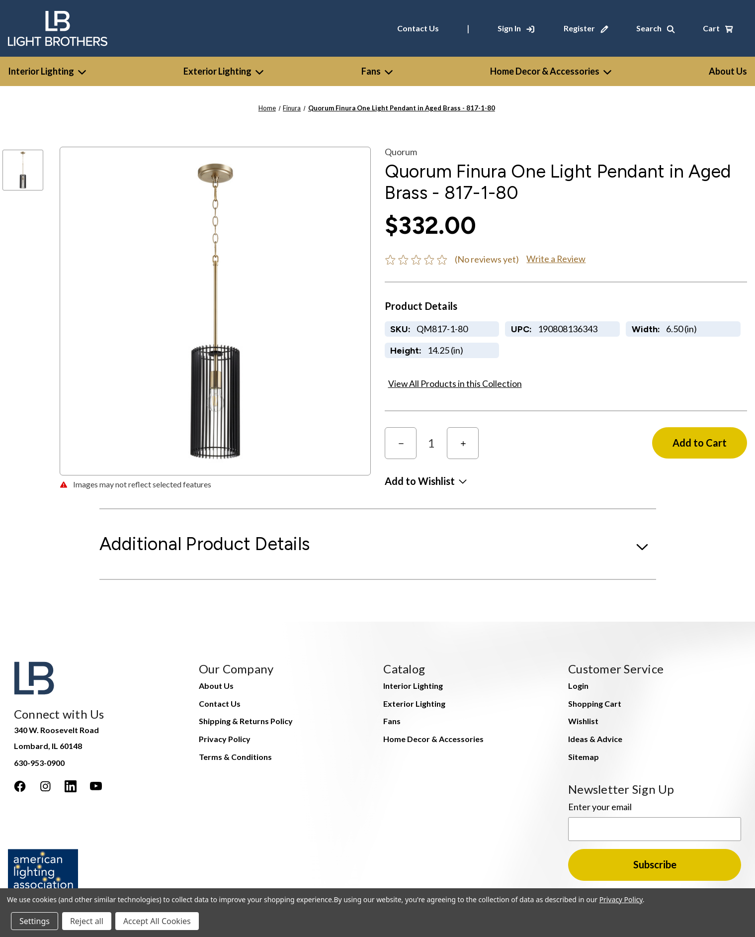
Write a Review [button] (556, 258)
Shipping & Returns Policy (246, 721)
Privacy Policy (225, 739)
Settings (34, 921)
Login (578, 685)
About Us (216, 685)
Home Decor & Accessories (550, 71)
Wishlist (583, 721)
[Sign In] (516, 28)
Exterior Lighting (223, 71)
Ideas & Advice (595, 739)
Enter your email (600, 806)
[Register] (586, 28)
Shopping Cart (594, 703)
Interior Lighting (47, 71)
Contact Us (418, 28)
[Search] (655, 28)
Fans (377, 71)
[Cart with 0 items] (718, 28)
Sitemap (583, 756)
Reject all (86, 921)
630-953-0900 (39, 762)
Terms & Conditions (235, 756)
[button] (426, 481)
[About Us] (728, 71)
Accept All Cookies (157, 921)
